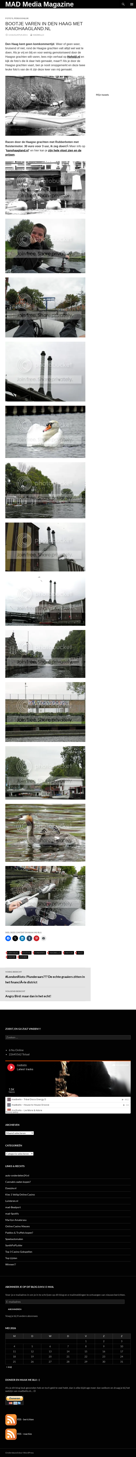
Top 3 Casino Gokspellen (18, 1251)
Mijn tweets (102, 94)
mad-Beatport (13, 1207)
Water (11, 957)
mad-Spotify (12, 1213)
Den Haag (13, 953)
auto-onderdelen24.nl (17, 1175)
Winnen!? (10, 1264)
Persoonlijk (21, 18)
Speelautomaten (14, 1238)
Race (80, 953)
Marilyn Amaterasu (16, 1219)
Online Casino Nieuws (17, 1226)
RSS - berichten (19, 1419)
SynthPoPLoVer (13, 1245)
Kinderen (40, 953)
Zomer (23, 957)
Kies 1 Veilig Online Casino (20, 1194)
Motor (69, 953)
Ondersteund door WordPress (19, 1452)
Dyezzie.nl (10, 1188)
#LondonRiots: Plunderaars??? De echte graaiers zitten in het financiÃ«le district (45, 977)
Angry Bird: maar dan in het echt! (45, 993)
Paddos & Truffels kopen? (19, 1232)
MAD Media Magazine (39, 4)
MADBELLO (38, 35)
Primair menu (132, 4)
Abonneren (14, 1309)
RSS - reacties (18, 1433)
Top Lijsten (11, 1258)
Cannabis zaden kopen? (18, 1181)
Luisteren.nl (11, 1200)
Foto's (9, 18)
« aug (9, 1366)
